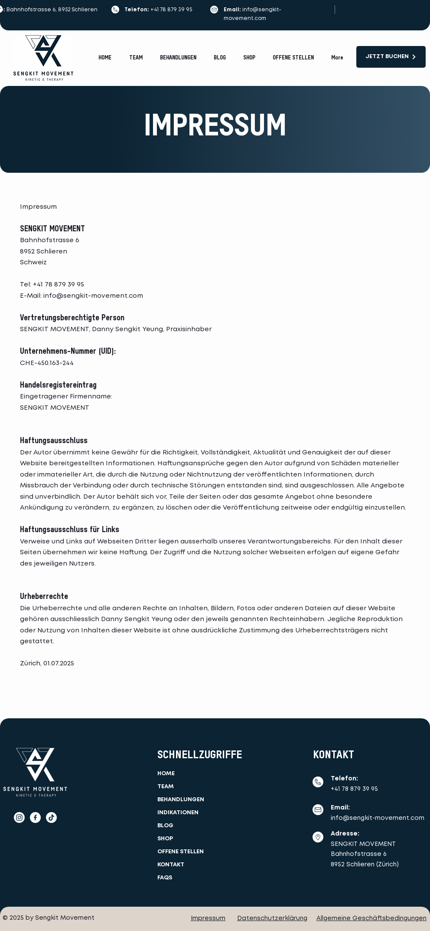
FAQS (164, 877)
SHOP (165, 838)
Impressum (208, 918)
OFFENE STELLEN (180, 851)
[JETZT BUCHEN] (391, 57)
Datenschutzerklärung (272, 918)
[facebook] (35, 817)
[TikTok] (51, 817)
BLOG (165, 825)
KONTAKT (170, 864)
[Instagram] (19, 817)
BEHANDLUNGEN (180, 799)
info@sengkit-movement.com (93, 296)
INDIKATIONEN (178, 812)
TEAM (165, 786)
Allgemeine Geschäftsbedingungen (371, 918)
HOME (166, 773)
